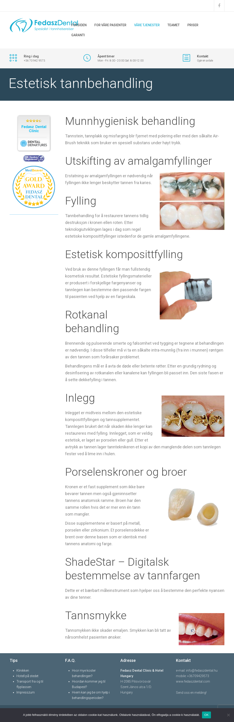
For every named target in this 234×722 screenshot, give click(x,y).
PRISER (192, 25)
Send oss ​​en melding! (191, 692)
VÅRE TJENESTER (147, 25)
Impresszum (25, 692)
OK (206, 715)
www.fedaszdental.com (193, 681)
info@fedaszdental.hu (202, 670)
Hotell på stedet (27, 676)
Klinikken (22, 670)
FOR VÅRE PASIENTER (110, 25)
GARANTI (78, 35)
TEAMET (174, 25)
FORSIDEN (79, 25)
